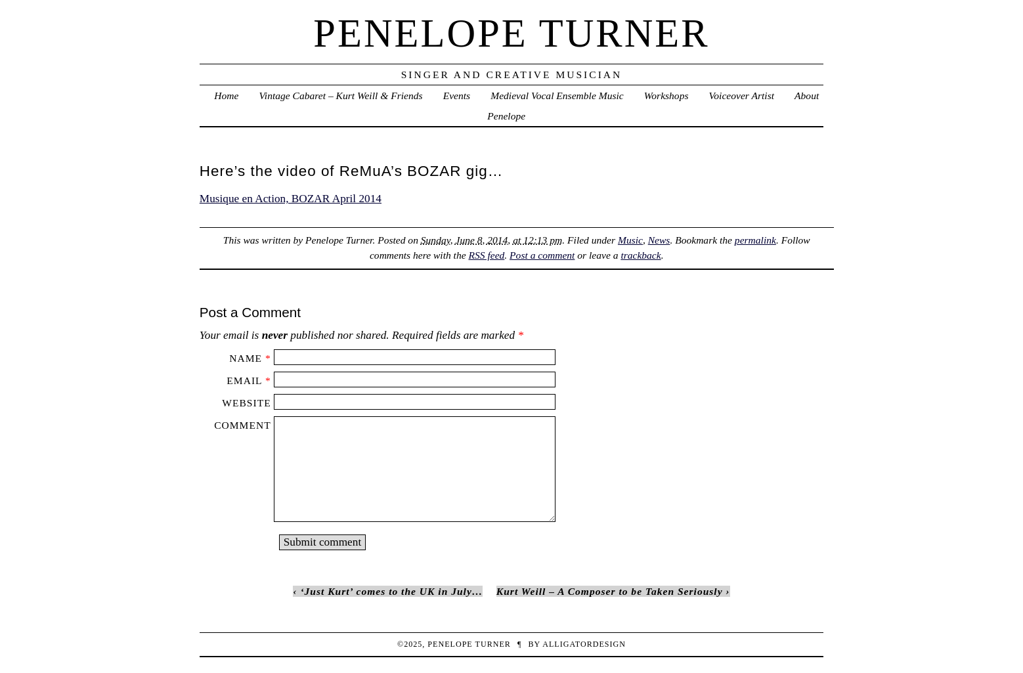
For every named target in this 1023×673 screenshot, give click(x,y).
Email (244, 380)
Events (456, 95)
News (659, 240)
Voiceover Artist (741, 95)
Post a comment (542, 255)
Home (226, 95)
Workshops (666, 95)
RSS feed (487, 255)
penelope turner (511, 33)
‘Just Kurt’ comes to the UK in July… (391, 591)
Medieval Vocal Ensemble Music (556, 95)
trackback (640, 255)
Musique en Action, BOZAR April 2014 (290, 198)
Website (246, 402)
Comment (242, 425)
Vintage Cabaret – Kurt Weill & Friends (341, 95)
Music (630, 240)
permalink (755, 240)
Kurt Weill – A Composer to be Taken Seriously (609, 591)
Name (245, 358)
